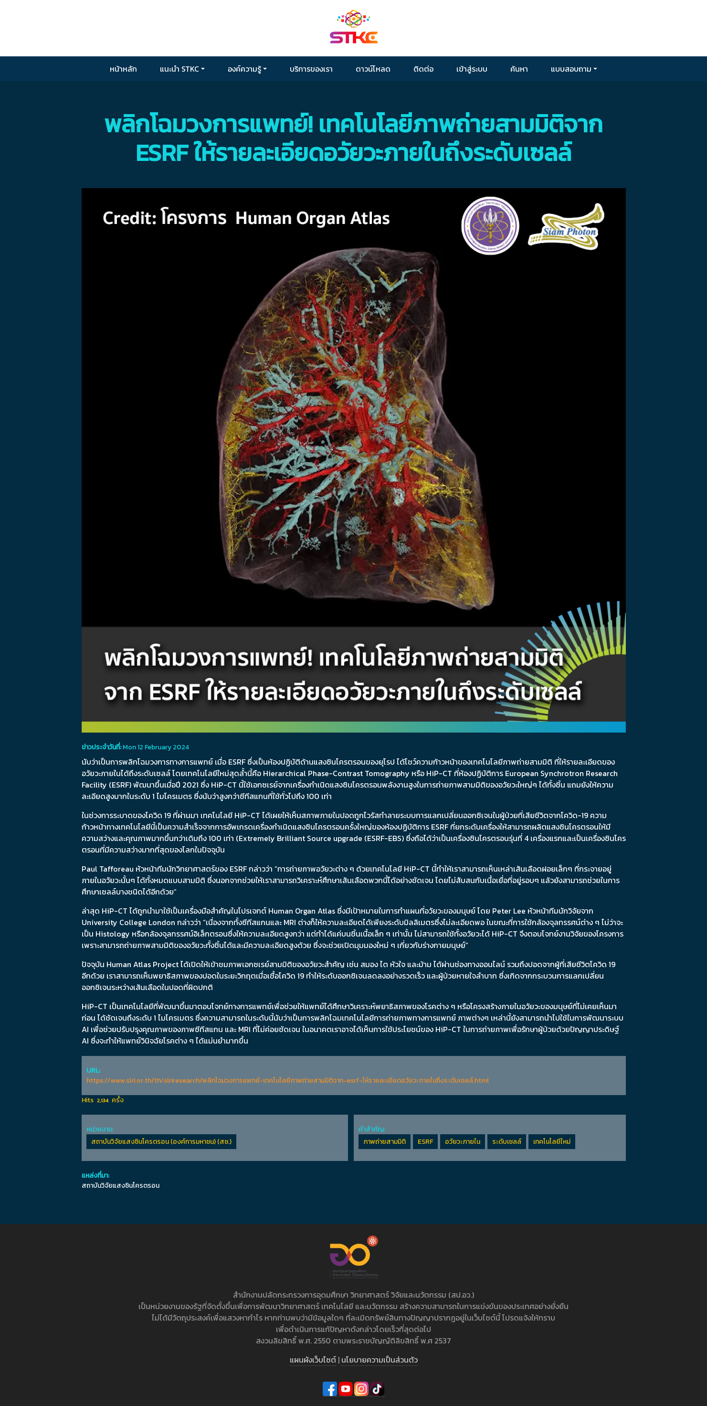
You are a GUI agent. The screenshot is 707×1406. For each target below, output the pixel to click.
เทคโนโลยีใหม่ (551, 1142)
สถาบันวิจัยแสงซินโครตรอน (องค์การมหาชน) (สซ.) (161, 1142)
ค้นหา (519, 69)
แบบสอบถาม (571, 69)
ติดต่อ (423, 69)
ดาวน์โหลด (373, 69)
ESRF (425, 1142)
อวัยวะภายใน (462, 1142)
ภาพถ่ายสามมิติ (384, 1142)
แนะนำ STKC (179, 69)
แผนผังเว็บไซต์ (313, 1359)
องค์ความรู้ (244, 69)
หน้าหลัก (123, 69)
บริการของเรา (311, 69)
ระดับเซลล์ (506, 1142)
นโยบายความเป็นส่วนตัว (379, 1359)
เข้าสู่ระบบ (471, 69)
